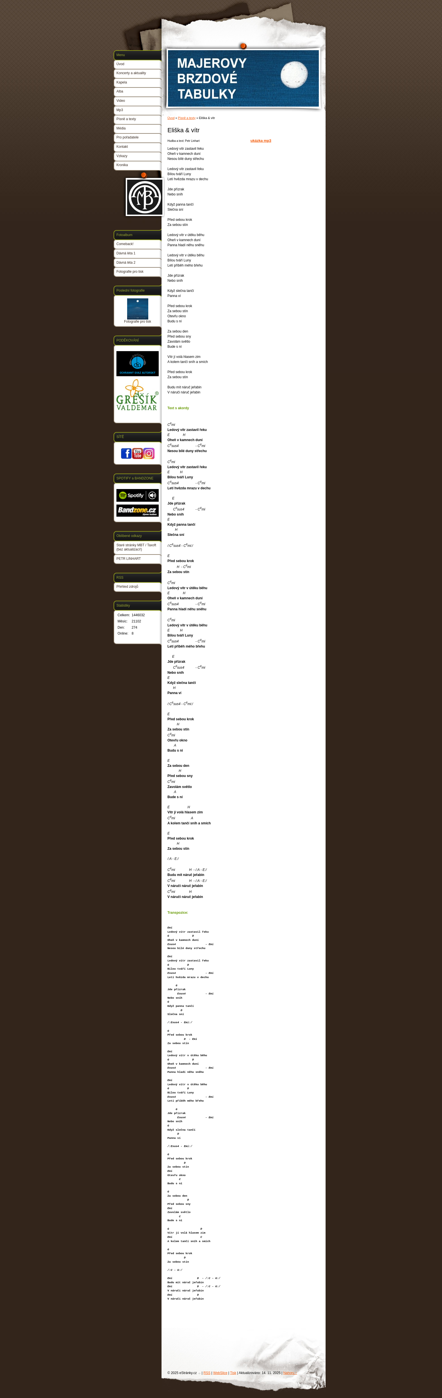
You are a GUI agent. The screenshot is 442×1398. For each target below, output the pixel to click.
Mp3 (119, 110)
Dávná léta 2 (125, 263)
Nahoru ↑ (290, 1373)
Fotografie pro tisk (129, 272)
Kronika (122, 165)
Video (120, 101)
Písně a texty (186, 118)
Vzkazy (121, 156)
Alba (119, 91)
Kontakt (122, 147)
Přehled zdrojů (127, 587)
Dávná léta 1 (125, 253)
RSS (207, 1373)
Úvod (170, 118)
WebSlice (220, 1373)
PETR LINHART (128, 559)
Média (121, 128)
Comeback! (125, 244)
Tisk (233, 1373)
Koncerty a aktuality (131, 73)
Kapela (121, 82)
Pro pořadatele (127, 137)
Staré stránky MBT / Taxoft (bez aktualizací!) (136, 547)
